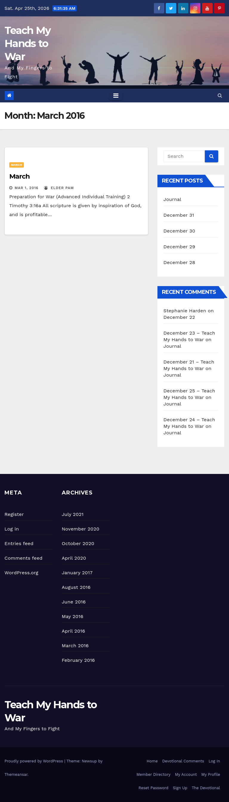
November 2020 (80, 529)
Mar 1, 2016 (26, 188)
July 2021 (72, 514)
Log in (11, 529)
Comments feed (23, 558)
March (16, 164)
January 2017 (77, 572)
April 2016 (73, 631)
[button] (220, 95)
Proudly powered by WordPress (34, 761)
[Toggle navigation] (115, 95)
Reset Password (153, 788)
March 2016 (75, 645)
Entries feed (18, 543)
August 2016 (76, 587)
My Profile (210, 774)
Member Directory (154, 774)
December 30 (179, 231)
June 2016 (74, 602)
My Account (186, 774)
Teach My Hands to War (27, 43)
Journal (172, 199)
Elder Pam (59, 188)
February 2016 (78, 660)
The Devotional (206, 788)
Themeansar (15, 774)
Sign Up (180, 788)
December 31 (178, 215)
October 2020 (78, 543)
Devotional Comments (183, 761)
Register (14, 514)
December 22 (179, 317)
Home (152, 761)
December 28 (179, 262)
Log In (214, 761)
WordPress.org (21, 572)
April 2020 (74, 558)
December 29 (179, 246)
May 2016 (72, 616)
